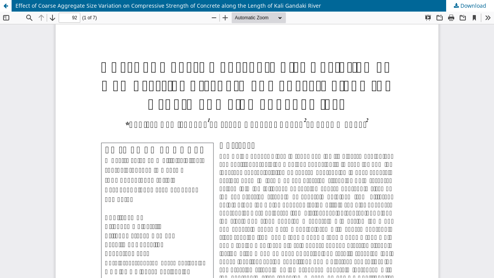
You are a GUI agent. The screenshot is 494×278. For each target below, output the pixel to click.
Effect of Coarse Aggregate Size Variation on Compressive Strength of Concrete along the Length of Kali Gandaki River (168, 5)
